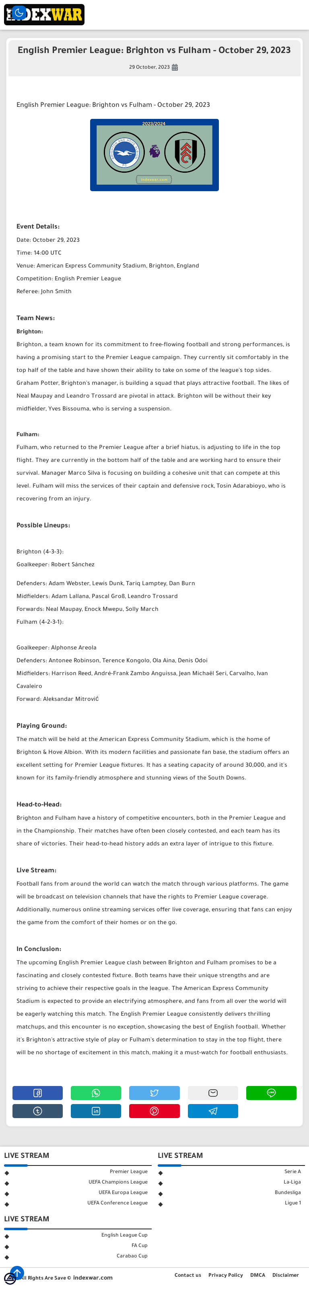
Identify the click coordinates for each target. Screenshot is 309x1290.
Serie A (292, 1172)
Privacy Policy (225, 1276)
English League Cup (124, 1236)
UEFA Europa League (123, 1193)
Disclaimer (285, 1276)
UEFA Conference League (117, 1203)
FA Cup (140, 1246)
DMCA (257, 1276)
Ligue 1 (293, 1203)
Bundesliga (288, 1193)
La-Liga (292, 1183)
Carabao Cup (132, 1256)
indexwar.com (93, 1279)
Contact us (188, 1276)
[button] (37, 1093)
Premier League (129, 1172)
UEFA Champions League (118, 1183)
